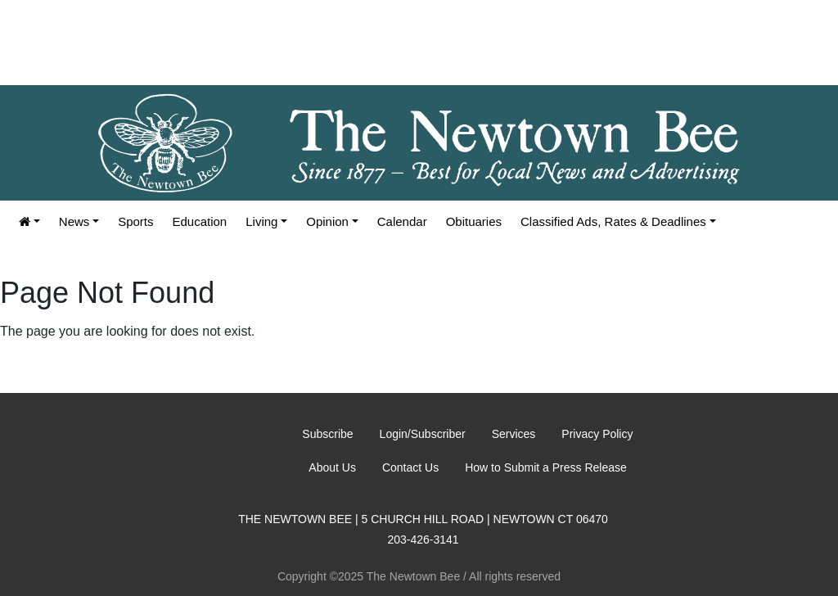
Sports (135, 221)
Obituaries (474, 221)
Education (200, 221)
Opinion (327, 221)
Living (261, 221)
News (74, 221)
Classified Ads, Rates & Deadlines (613, 221)
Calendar (402, 221)
